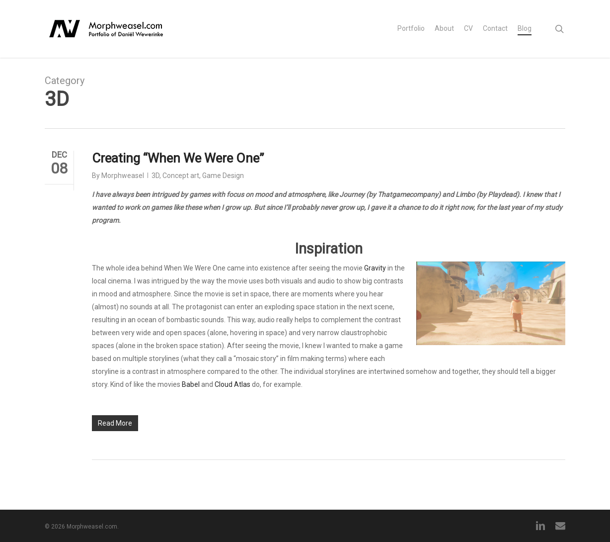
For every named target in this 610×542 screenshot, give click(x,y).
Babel (191, 384)
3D (155, 176)
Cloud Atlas (232, 384)
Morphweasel (122, 176)
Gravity (375, 268)
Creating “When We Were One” (178, 158)
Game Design (223, 176)
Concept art (180, 176)
